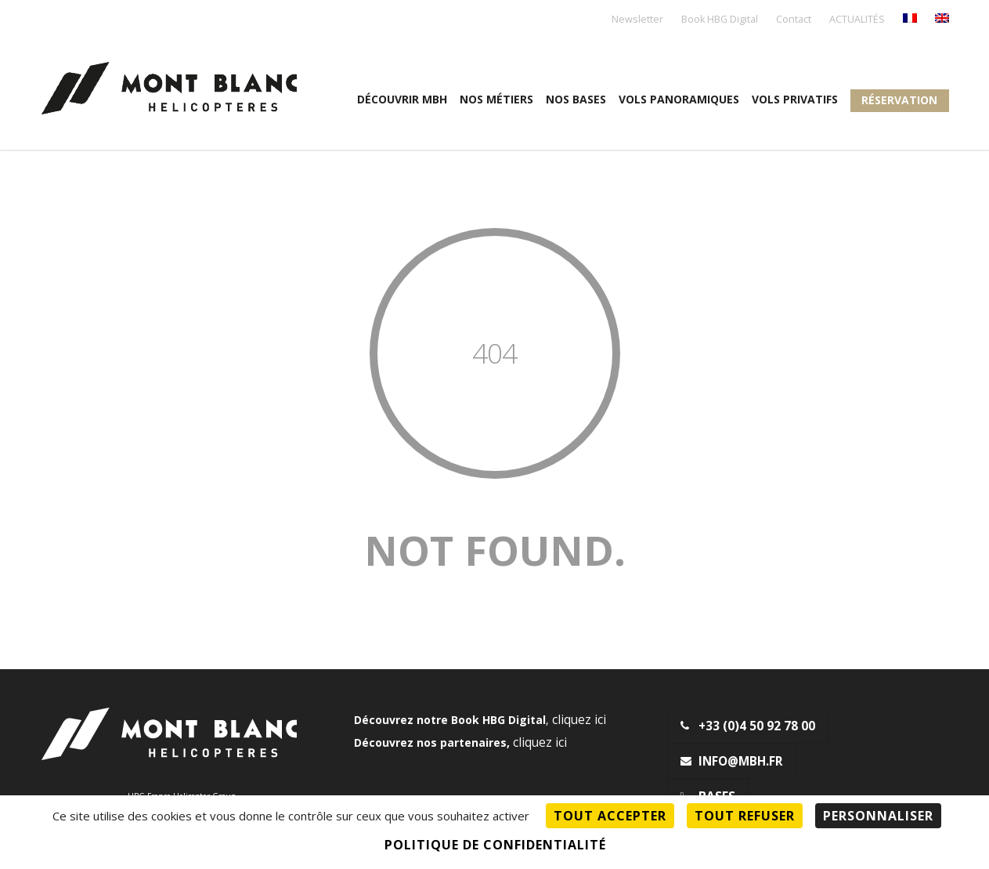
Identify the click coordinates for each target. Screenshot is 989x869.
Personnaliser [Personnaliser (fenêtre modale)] (878, 815)
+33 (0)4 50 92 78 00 (747, 726)
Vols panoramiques (679, 99)
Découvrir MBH (402, 99)
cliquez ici (579, 719)
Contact (793, 20)
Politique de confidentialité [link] (495, 844)
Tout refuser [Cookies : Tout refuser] (745, 815)
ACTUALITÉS (857, 20)
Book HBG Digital (719, 20)
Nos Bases (576, 99)
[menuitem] (910, 19)
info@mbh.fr (731, 761)
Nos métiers (496, 99)
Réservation (899, 99)
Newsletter (637, 20)
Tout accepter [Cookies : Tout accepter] (610, 815)
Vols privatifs (795, 99)
